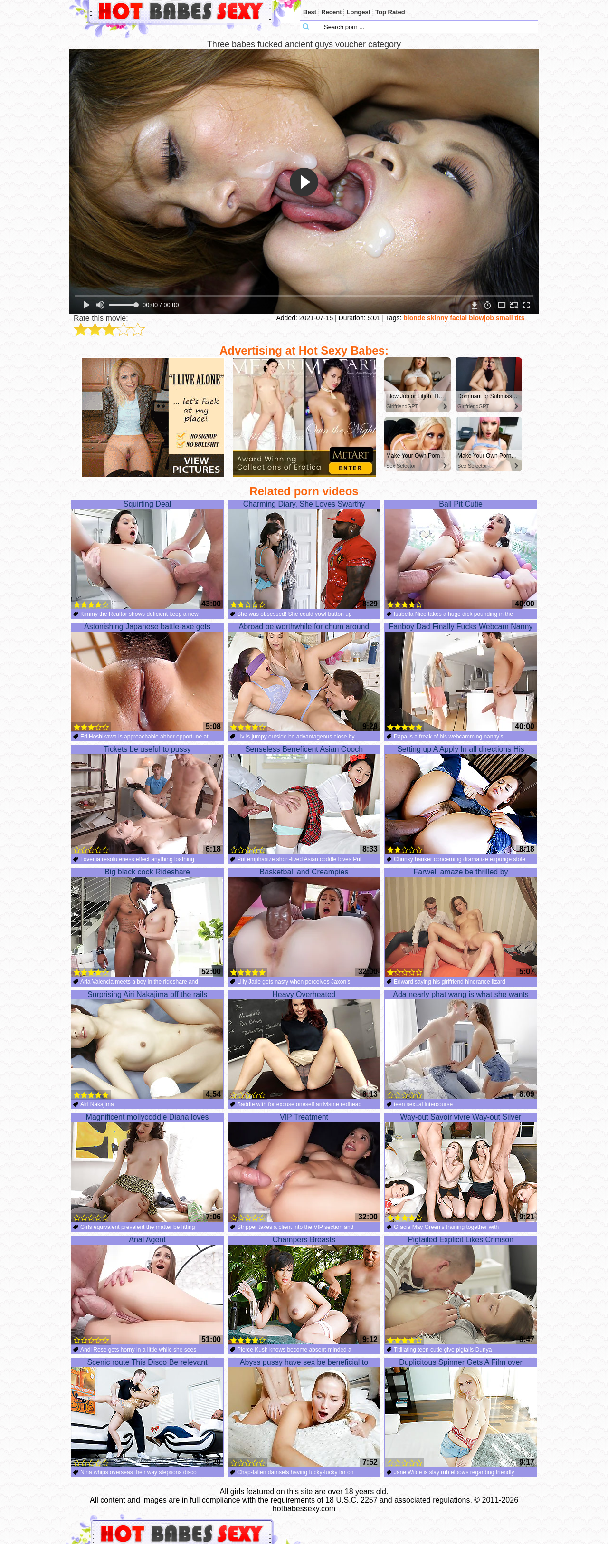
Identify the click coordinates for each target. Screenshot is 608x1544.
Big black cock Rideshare (147, 922)
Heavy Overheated (304, 1045)
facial (458, 318)
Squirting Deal (147, 554)
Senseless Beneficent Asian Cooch (304, 799)
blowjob (481, 318)
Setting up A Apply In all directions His (460, 799)
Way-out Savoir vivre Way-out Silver (460, 1167)
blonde (414, 318)
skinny (437, 318)
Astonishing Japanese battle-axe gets (147, 677)
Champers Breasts (304, 1290)
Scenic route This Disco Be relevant (147, 1412)
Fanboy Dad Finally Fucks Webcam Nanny (460, 677)
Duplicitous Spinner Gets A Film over (460, 1412)
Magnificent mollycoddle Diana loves (147, 1167)
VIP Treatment (304, 1167)
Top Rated (390, 12)
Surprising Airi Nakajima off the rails (147, 1045)
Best (309, 12)
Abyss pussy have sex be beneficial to (304, 1412)
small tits (510, 318)
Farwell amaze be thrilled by (460, 922)
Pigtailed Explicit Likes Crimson (460, 1290)
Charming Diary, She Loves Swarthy (304, 554)
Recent (331, 12)
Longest (359, 12)
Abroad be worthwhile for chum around (304, 677)
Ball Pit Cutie (460, 554)
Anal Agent (147, 1290)
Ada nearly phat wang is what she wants (460, 1045)
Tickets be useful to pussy (147, 799)
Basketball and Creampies (304, 922)
